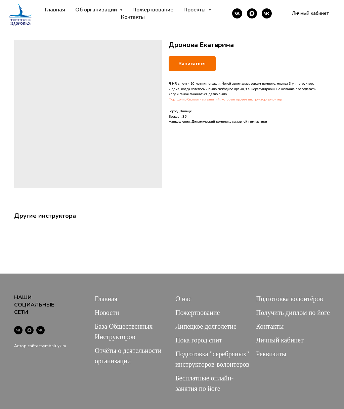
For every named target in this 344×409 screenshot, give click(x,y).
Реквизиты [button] (271, 354)
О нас (183, 298)
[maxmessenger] (252, 13)
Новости (107, 312)
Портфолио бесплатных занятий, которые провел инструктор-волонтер (225, 99)
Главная (55, 9)
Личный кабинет (280, 340)
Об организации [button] (96, 9)
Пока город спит (198, 340)
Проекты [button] (195, 9)
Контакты (133, 17)
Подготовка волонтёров (289, 298)
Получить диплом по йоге (293, 312)
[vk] (237, 13)
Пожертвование (152, 9)
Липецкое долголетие (205, 326)
